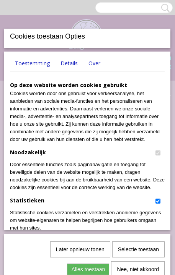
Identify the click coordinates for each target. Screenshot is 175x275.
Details (69, 63)
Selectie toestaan (138, 165)
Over (94, 63)
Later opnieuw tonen (80, 165)
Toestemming (32, 63)
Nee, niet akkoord (138, 184)
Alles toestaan (88, 184)
